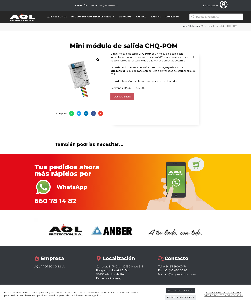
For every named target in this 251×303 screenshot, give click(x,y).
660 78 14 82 (55, 201)
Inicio (184, 26)
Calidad (141, 16)
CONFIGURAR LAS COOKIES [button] (223, 292)
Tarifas (156, 16)
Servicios (125, 16)
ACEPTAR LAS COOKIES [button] (180, 290)
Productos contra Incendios (92, 16)
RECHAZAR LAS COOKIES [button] (180, 297)
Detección (195, 26)
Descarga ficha (122, 96)
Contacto (172, 16)
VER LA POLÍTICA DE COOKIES (223, 295)
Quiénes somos (57, 16)
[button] (71, 113)
